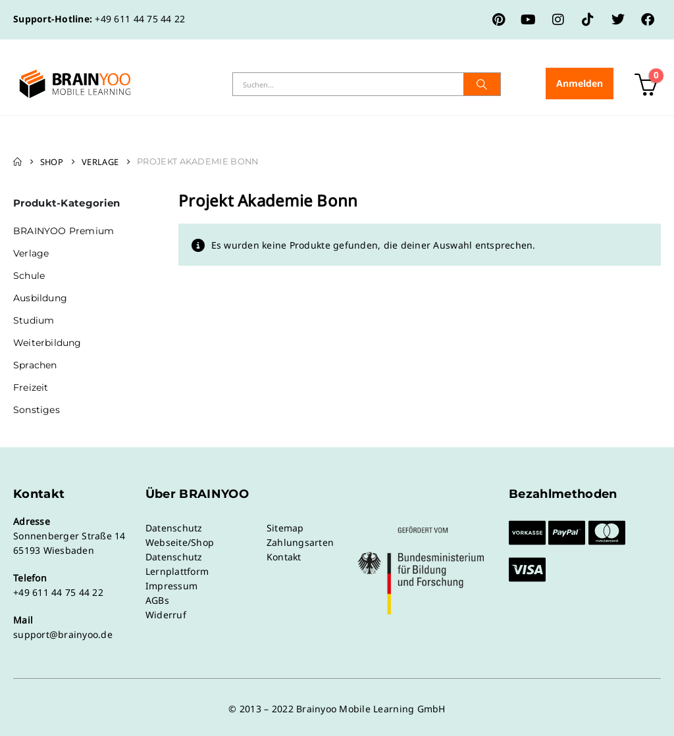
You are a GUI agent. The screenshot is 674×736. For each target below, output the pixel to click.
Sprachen (35, 365)
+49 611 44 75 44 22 (140, 18)
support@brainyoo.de (63, 634)
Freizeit (31, 387)
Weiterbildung (47, 343)
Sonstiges (36, 410)
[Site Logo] (75, 84)
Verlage (31, 253)
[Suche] (481, 84)
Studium (33, 320)
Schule (29, 276)
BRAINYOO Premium (63, 231)
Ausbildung (40, 298)
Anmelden (579, 83)
